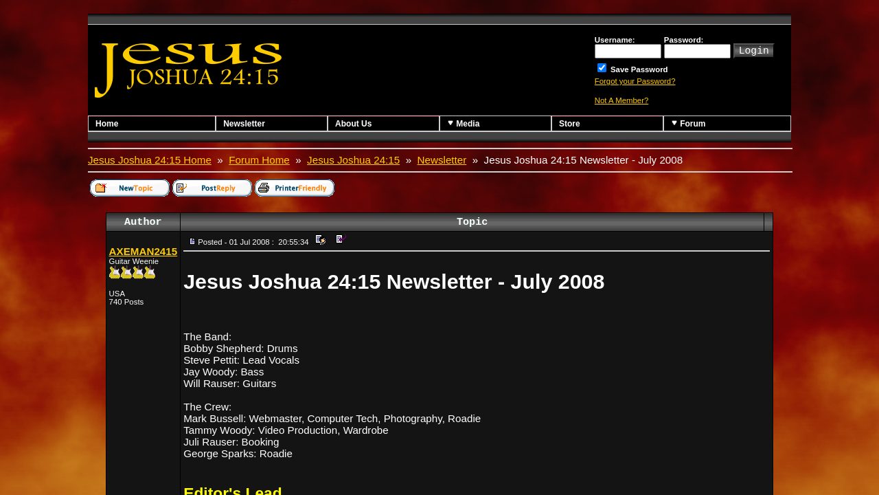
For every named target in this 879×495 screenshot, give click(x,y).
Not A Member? (622, 100)
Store (569, 124)
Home (106, 124)
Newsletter (244, 124)
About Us (353, 124)
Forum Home (259, 160)
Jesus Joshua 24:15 (353, 160)
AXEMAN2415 (143, 251)
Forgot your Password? (635, 81)
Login (754, 49)
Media (463, 123)
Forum (688, 123)
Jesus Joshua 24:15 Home (150, 160)
